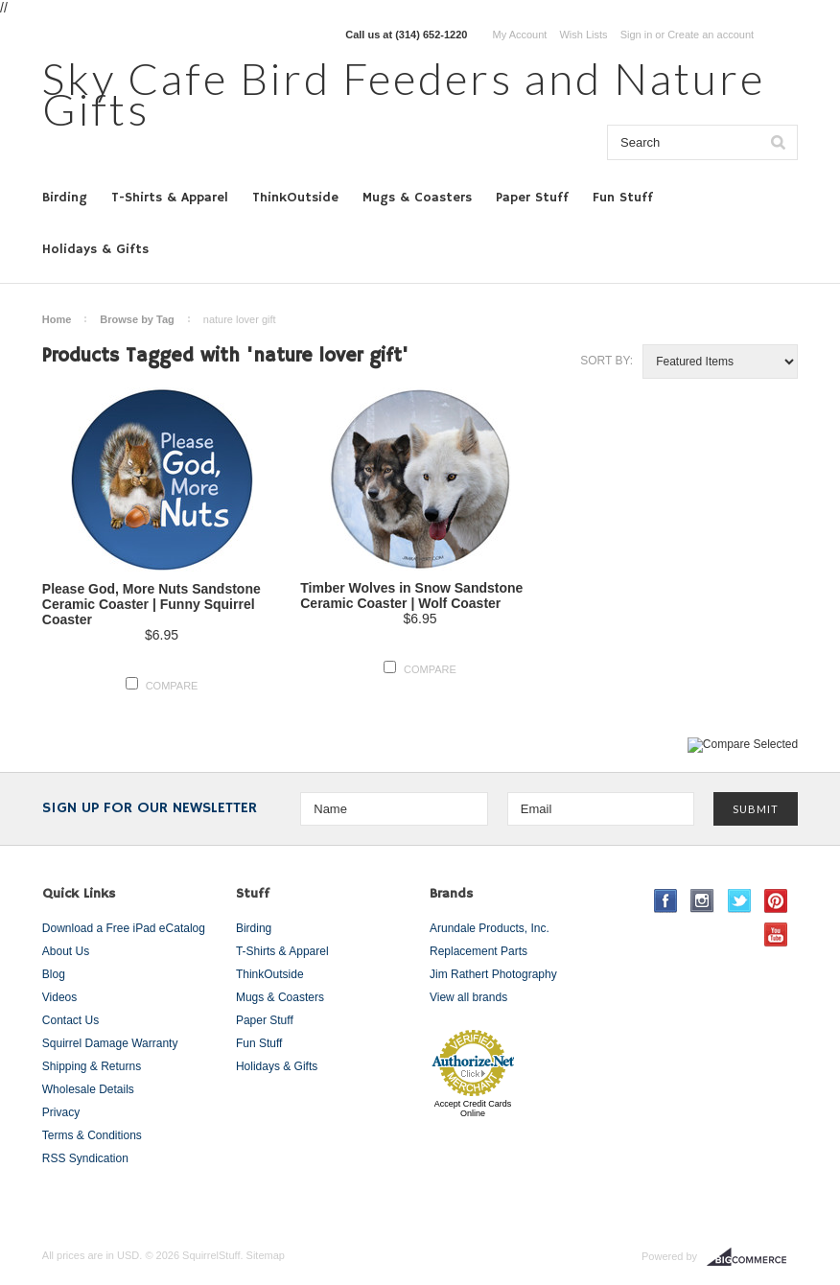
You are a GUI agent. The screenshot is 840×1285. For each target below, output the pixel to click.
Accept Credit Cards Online (473, 1108)
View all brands (468, 997)
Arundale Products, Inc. (489, 928)
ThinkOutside (295, 197)
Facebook (666, 901)
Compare (172, 685)
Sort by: (606, 360)
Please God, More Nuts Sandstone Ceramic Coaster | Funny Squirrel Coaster (151, 604)
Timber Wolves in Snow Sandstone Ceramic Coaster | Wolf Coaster (411, 595)
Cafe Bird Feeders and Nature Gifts (403, 93)
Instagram (702, 901)
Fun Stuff (623, 197)
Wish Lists (583, 34)
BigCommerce (752, 1257)
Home (57, 319)
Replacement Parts (478, 951)
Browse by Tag (137, 319)
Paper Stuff (532, 197)
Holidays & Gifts (95, 249)
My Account (520, 34)
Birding (64, 197)
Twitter (740, 901)
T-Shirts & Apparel (169, 197)
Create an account (710, 34)
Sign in (636, 34)
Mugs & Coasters (417, 197)
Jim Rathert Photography (493, 974)
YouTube (776, 934)
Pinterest (776, 901)
